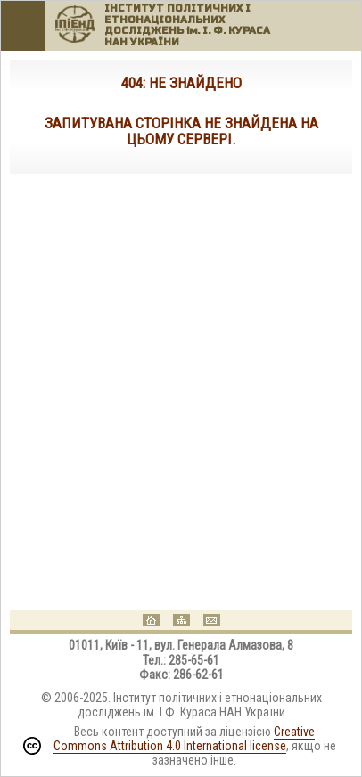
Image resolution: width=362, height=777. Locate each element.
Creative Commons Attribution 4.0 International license (184, 738)
